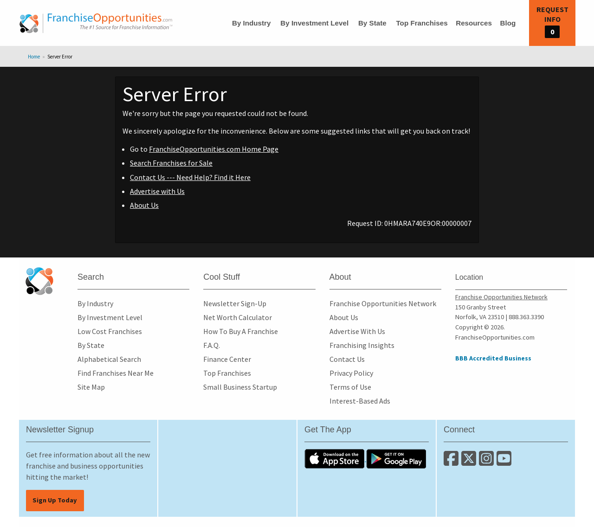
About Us (144, 205)
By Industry (251, 23)
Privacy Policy (351, 373)
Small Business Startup (240, 387)
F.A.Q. (211, 345)
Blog (508, 23)
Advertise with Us (157, 191)
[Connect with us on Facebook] (452, 462)
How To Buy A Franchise (240, 331)
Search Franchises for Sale (171, 162)
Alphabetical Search (109, 359)
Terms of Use (350, 387)
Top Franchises (421, 23)
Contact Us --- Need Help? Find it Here (190, 177)
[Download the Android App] (396, 458)
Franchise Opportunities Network (382, 303)
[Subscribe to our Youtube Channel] (505, 462)
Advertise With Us (357, 331)
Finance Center (227, 359)
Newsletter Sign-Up (234, 303)
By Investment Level (314, 23)
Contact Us (347, 359)
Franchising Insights (361, 345)
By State (372, 23)
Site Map (91, 387)
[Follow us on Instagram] (488, 462)
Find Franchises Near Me (115, 373)
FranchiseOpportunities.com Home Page (213, 149)
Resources (474, 23)
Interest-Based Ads (359, 400)
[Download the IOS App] (335, 458)
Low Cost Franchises (109, 331)
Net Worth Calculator (237, 317)
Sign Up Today (54, 500)
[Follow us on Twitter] (470, 462)
